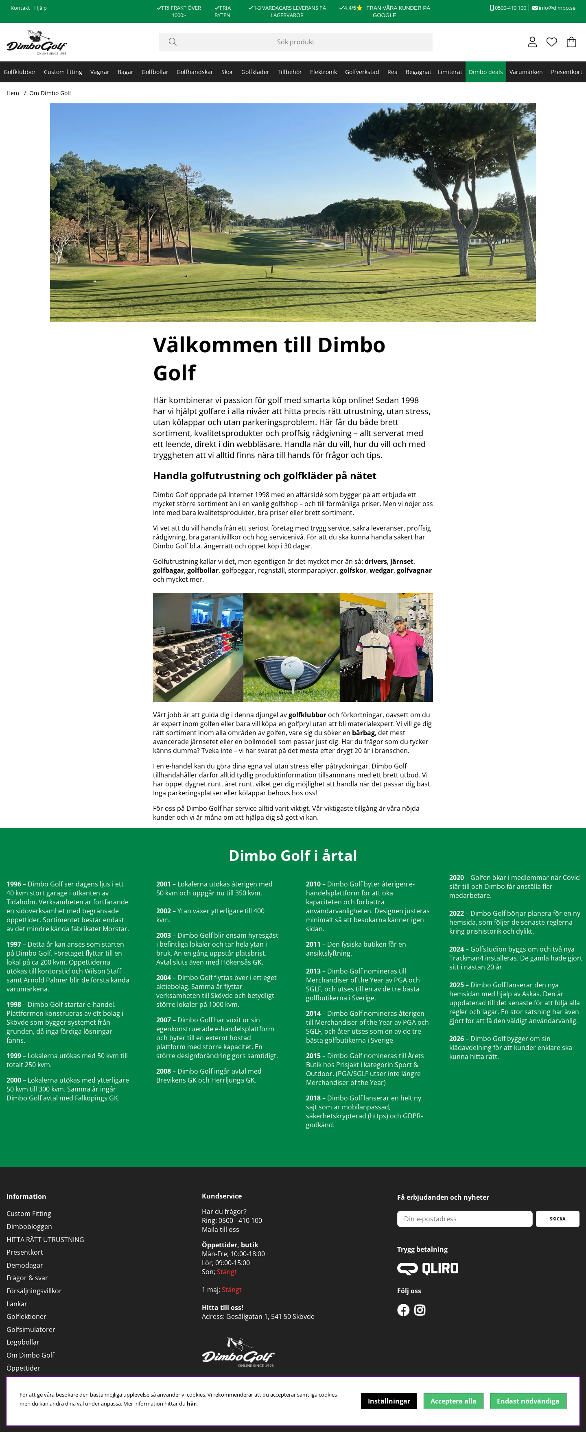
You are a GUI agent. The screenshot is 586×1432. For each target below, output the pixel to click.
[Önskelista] (551, 41)
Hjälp (40, 7)
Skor (227, 72)
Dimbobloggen (29, 1226)
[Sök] (296, 42)
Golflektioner (26, 1316)
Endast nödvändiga (528, 1401)
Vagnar (99, 72)
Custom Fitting (29, 1213)
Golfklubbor (20, 72)
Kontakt (20, 7)
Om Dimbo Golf (50, 93)
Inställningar (389, 1401)
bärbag (363, 732)
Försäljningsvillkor (34, 1290)
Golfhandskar (195, 72)
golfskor (353, 570)
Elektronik (323, 72)
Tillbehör (290, 72)
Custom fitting (63, 72)
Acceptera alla (454, 1401)
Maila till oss (220, 1229)
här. (192, 1403)
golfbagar (168, 570)
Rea (392, 72)
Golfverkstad (362, 72)
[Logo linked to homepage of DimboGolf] (37, 42)
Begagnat (418, 72)
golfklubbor (307, 714)
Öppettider (23, 1368)
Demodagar (25, 1265)
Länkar (17, 1303)
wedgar (382, 570)
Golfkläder (255, 72)
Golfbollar (155, 72)
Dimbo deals (486, 72)
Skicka (558, 1219)
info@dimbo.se (553, 7)
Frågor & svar (27, 1277)
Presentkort (566, 72)
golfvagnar (414, 570)
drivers (376, 561)
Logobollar (23, 1342)
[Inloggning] (532, 41)
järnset (401, 561)
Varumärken (526, 72)
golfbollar (203, 570)
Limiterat (450, 72)
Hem (13, 93)
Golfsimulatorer (31, 1329)
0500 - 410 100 (240, 1220)
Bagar (125, 72)
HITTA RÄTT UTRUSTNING (45, 1239)
